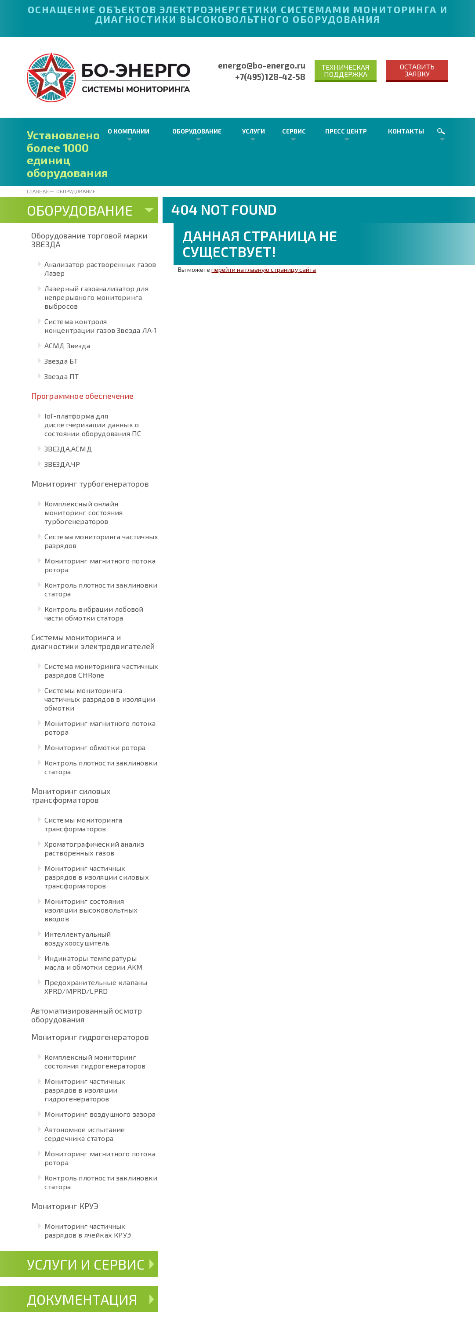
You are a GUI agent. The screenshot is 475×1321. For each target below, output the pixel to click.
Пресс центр (346, 131)
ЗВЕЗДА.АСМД (68, 448)
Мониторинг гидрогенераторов (90, 1037)
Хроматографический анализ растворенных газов (94, 848)
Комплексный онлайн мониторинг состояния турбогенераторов (83, 512)
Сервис (294, 131)
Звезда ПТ (61, 376)
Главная (38, 191)
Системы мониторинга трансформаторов (83, 824)
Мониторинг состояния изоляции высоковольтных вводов (91, 910)
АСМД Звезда (67, 345)
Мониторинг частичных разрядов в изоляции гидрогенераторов (85, 1090)
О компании (128, 131)
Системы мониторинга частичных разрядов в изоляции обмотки (100, 699)
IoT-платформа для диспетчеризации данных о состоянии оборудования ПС (92, 424)
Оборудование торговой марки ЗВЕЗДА (89, 240)
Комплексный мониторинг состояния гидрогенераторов (95, 1061)
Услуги (253, 131)
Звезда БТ (61, 361)
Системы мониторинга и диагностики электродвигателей (93, 641)
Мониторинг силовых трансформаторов (71, 795)
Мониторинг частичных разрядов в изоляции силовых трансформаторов (96, 877)
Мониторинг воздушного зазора (100, 1114)
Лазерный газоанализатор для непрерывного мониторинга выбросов (96, 297)
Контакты (406, 131)
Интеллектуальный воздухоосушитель (77, 938)
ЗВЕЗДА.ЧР (62, 464)
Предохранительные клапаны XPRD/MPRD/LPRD (96, 986)
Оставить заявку (417, 70)
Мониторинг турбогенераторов (90, 483)
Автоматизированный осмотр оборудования (86, 1015)
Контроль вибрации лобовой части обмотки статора (94, 613)
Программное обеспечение (82, 396)
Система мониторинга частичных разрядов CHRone (101, 670)
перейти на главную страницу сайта (263, 269)
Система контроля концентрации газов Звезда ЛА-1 (100, 325)
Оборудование (196, 131)
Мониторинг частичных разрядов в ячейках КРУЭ (87, 1230)
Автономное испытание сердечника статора (84, 1133)
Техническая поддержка (346, 70)
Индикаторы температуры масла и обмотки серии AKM (93, 962)
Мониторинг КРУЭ (65, 1206)
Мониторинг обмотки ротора (95, 747)
